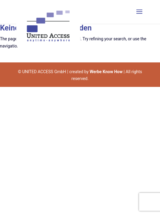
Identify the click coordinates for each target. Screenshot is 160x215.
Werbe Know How (106, 71)
